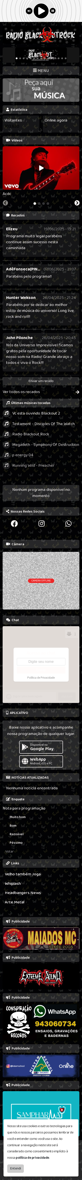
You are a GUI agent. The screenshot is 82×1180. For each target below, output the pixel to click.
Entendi (15, 1168)
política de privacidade (32, 1157)
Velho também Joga (23, 874)
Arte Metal (14, 902)
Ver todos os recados (41, 392)
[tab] (34, 203)
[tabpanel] (41, 171)
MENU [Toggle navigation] (41, 70)
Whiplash (13, 883)
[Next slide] (77, 203)
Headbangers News (23, 892)
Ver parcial (27, 851)
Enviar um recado (41, 381)
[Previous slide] (5, 203)
